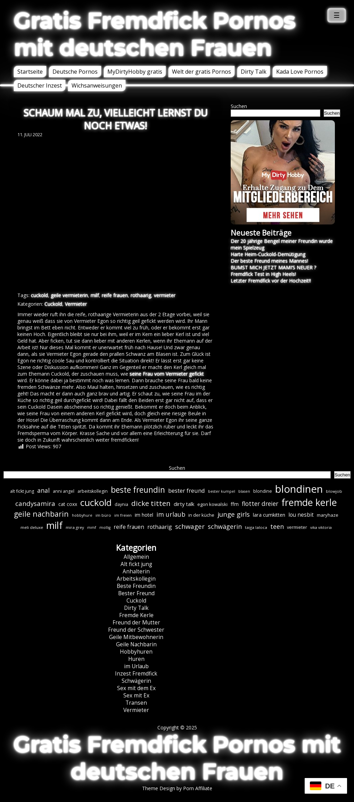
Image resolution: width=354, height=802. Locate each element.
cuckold (39, 295)
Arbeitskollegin (136, 578)
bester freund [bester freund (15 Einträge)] (186, 490)
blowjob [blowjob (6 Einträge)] (334, 491)
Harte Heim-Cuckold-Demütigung (268, 254)
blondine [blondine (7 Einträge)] (262, 491)
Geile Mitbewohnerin (136, 637)
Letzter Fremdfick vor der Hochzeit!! (271, 280)
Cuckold (53, 304)
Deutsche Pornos (75, 71)
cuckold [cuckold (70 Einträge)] (96, 502)
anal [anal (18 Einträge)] (43, 490)
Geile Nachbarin (136, 644)
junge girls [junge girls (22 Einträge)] (233, 514)
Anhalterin (136, 571)
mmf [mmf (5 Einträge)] (91, 527)
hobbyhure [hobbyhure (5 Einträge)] (82, 515)
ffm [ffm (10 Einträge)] (235, 504)
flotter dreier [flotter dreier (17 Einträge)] (260, 503)
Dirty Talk (253, 71)
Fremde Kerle (136, 615)
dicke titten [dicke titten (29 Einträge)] (151, 503)
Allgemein (136, 556)
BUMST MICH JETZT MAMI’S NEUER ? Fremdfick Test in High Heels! (273, 270)
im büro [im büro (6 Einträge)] (103, 515)
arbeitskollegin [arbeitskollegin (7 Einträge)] (92, 491)
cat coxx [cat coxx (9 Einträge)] (67, 504)
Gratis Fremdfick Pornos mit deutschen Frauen (155, 34)
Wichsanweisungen (97, 85)
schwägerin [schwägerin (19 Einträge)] (225, 526)
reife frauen (115, 295)
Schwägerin (136, 681)
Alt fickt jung (136, 564)
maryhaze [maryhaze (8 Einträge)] (327, 515)
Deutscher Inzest (39, 85)
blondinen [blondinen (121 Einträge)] (299, 489)
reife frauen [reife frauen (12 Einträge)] (129, 527)
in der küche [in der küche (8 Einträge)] (201, 515)
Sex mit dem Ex (136, 688)
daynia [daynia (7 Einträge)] (121, 504)
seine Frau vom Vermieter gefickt (167, 373)
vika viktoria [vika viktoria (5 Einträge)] (321, 527)
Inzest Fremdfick (136, 673)
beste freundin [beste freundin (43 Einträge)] (138, 489)
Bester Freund (136, 593)
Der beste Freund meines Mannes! (269, 260)
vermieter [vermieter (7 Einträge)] (297, 527)
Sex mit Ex (136, 695)
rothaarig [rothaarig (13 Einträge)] (159, 527)
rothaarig (141, 295)
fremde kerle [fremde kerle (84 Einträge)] (309, 502)
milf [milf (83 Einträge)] (54, 525)
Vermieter (76, 304)
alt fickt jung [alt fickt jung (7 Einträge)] (22, 491)
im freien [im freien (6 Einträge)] (123, 515)
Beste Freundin (136, 586)
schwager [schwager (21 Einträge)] (190, 526)
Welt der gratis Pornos (201, 71)
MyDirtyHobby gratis (134, 71)
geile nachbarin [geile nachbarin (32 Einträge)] (41, 514)
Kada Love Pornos (299, 71)
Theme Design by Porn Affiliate (177, 788)
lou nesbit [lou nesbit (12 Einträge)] (301, 514)
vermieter (164, 295)
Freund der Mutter (136, 622)
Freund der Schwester (136, 629)
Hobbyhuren (136, 651)
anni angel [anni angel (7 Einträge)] (63, 491)
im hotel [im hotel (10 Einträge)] (144, 515)
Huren (136, 659)
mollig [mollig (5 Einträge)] (104, 527)
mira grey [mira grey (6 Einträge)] (75, 527)
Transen (136, 702)
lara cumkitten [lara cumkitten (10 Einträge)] (269, 515)
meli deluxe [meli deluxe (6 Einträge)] (31, 527)
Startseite (30, 71)
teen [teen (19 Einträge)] (277, 526)
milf (95, 295)
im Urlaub (136, 666)
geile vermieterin (69, 295)
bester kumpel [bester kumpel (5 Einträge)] (221, 491)
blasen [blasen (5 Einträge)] (244, 491)
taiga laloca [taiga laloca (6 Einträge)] (256, 527)
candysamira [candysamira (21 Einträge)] (35, 503)
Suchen (239, 106)
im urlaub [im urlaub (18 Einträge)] (170, 514)
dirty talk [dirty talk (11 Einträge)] (184, 503)
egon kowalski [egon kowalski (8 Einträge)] (212, 504)
